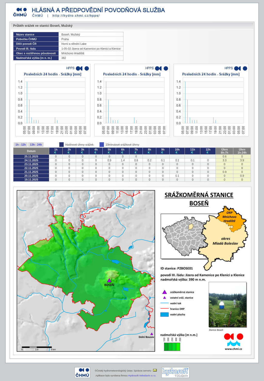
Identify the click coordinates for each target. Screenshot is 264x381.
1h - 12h (20, 144)
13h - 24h (36, 144)
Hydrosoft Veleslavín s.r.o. (142, 375)
